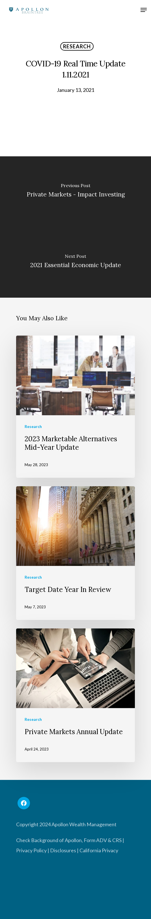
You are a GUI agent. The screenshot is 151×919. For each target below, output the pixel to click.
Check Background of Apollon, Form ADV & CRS (69, 840)
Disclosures (63, 850)
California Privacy (98, 850)
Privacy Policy (31, 850)
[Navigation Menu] (144, 11)
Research (77, 46)
